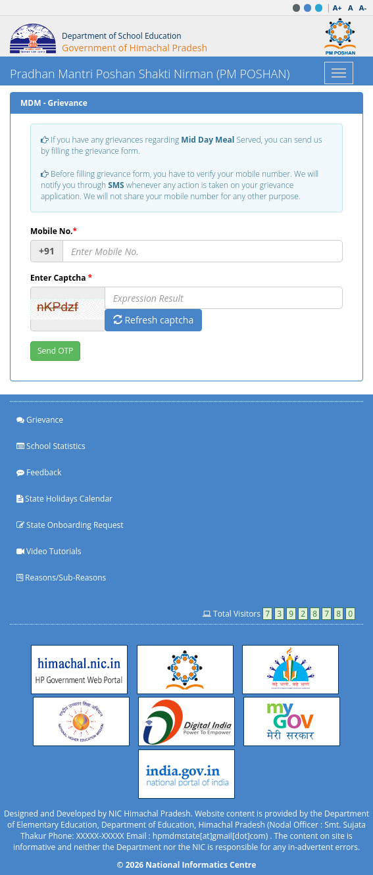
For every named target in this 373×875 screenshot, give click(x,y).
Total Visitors (279, 613)
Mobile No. (53, 231)
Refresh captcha (153, 320)
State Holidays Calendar (64, 498)
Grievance (39, 419)
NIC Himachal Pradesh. (151, 813)
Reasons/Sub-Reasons (61, 577)
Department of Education (147, 824)
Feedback (38, 472)
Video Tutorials (49, 551)
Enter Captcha (61, 277)
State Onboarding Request (70, 525)
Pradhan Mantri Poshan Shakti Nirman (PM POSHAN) (149, 73)
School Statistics (51, 446)
